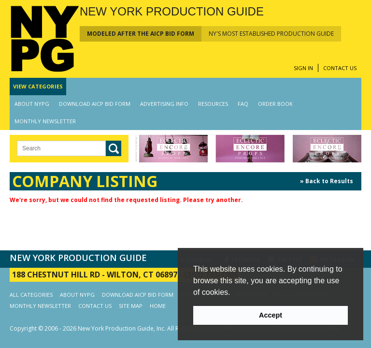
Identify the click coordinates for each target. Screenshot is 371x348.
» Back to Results (326, 181)
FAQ (243, 103)
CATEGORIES (38, 86)
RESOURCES (213, 103)
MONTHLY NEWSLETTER (45, 121)
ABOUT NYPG (31, 103)
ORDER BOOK (275, 103)
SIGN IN (303, 68)
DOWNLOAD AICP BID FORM (94, 103)
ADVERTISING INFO (164, 103)
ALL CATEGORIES (31, 294)
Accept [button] (270, 315)
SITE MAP (131, 305)
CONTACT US (340, 68)
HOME (158, 305)
